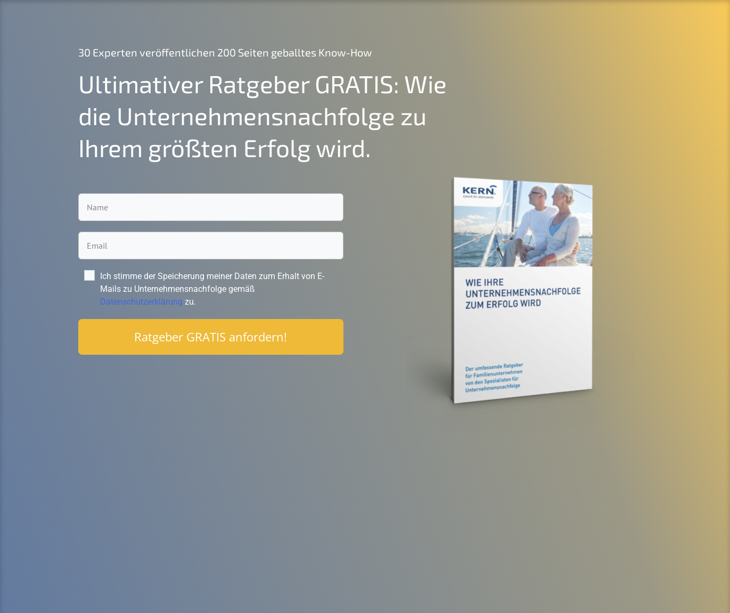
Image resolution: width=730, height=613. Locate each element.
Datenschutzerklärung (141, 302)
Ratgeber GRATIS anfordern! (210, 337)
